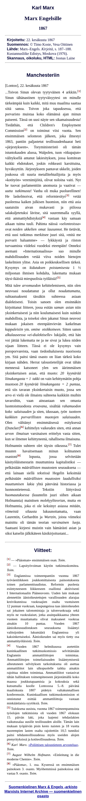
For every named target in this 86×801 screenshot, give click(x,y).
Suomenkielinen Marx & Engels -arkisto (43, 787)
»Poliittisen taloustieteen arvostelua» (53, 745)
